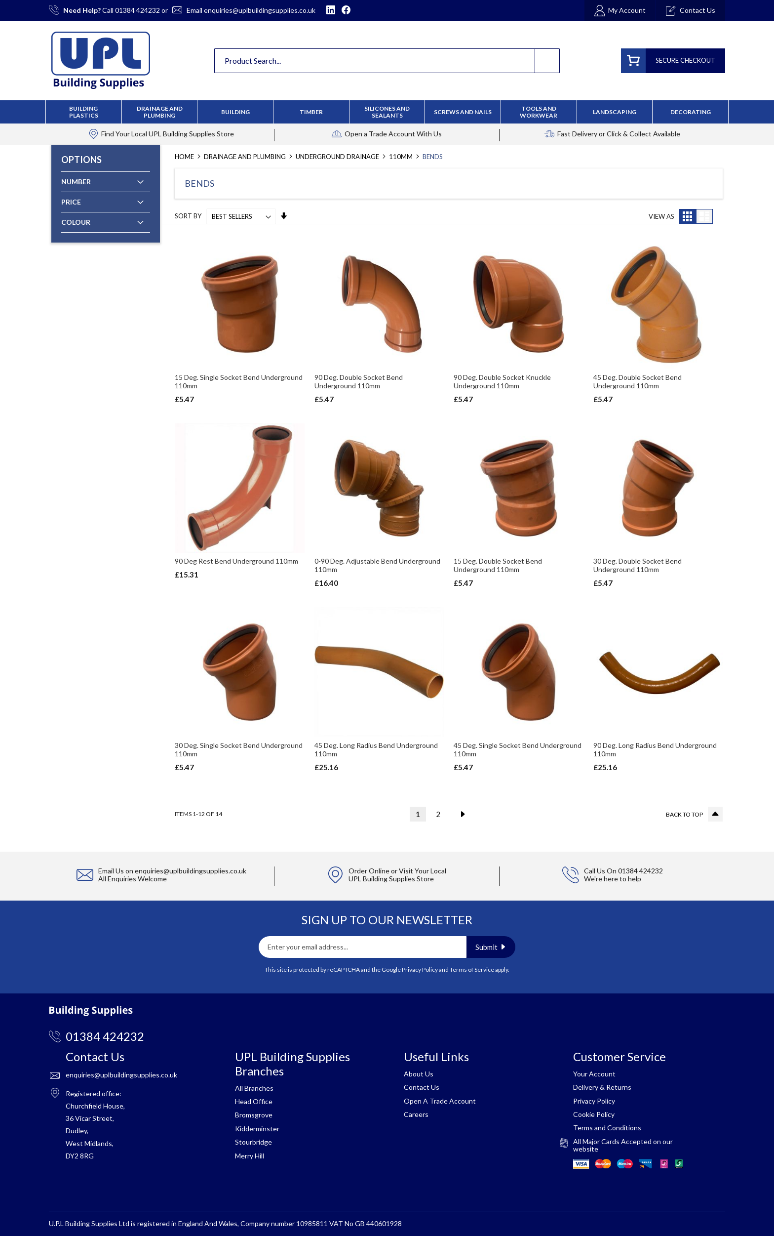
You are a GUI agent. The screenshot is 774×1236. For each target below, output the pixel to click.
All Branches (254, 1088)
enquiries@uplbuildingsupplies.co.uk (259, 10)
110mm (401, 157)
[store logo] (100, 60)
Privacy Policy (420, 969)
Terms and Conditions (607, 1127)
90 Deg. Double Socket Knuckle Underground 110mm (502, 381)
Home (185, 157)
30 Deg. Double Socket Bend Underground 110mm (637, 565)
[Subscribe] (490, 947)
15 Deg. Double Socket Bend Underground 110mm (498, 565)
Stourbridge (253, 1142)
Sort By (188, 216)
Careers (416, 1114)
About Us (418, 1074)
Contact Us (421, 1087)
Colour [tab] (75, 222)
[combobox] (387, 60)
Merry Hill (249, 1156)
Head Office (253, 1101)
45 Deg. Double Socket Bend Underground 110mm (637, 381)
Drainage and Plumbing (245, 157)
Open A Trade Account (440, 1101)
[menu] (387, 112)
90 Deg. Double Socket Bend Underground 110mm (358, 381)
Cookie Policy (594, 1114)
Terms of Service (472, 969)
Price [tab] (71, 202)
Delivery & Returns (602, 1087)
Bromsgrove (253, 1115)
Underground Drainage (338, 157)
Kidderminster (257, 1128)
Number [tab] (76, 181)
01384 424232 (137, 10)
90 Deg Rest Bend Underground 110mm (236, 561)
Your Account (594, 1074)
